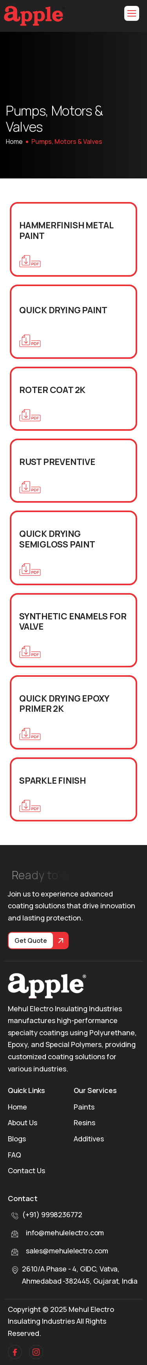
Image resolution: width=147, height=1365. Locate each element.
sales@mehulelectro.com (67, 1250)
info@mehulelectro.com (65, 1232)
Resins (84, 1122)
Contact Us (26, 1170)
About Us (22, 1122)
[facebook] (15, 1352)
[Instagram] (36, 1352)
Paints (84, 1106)
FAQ (14, 1154)
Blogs (17, 1138)
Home (17, 1106)
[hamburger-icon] (131, 13)
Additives (89, 1138)
